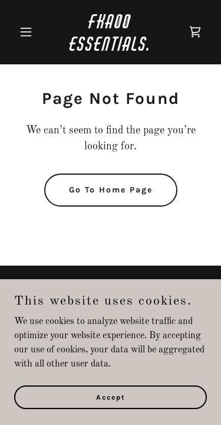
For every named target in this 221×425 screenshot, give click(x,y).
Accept (111, 397)
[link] (110, 48)
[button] (28, 32)
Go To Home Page (111, 190)
